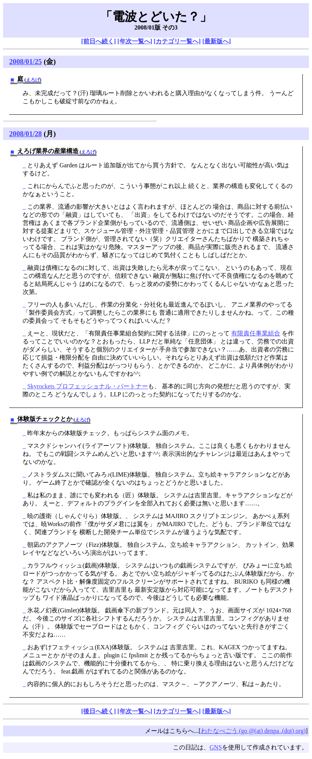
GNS (216, 747)
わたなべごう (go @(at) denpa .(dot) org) (253, 731)
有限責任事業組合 (255, 333)
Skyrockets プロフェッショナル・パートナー (87, 386)
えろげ (33, 79)
